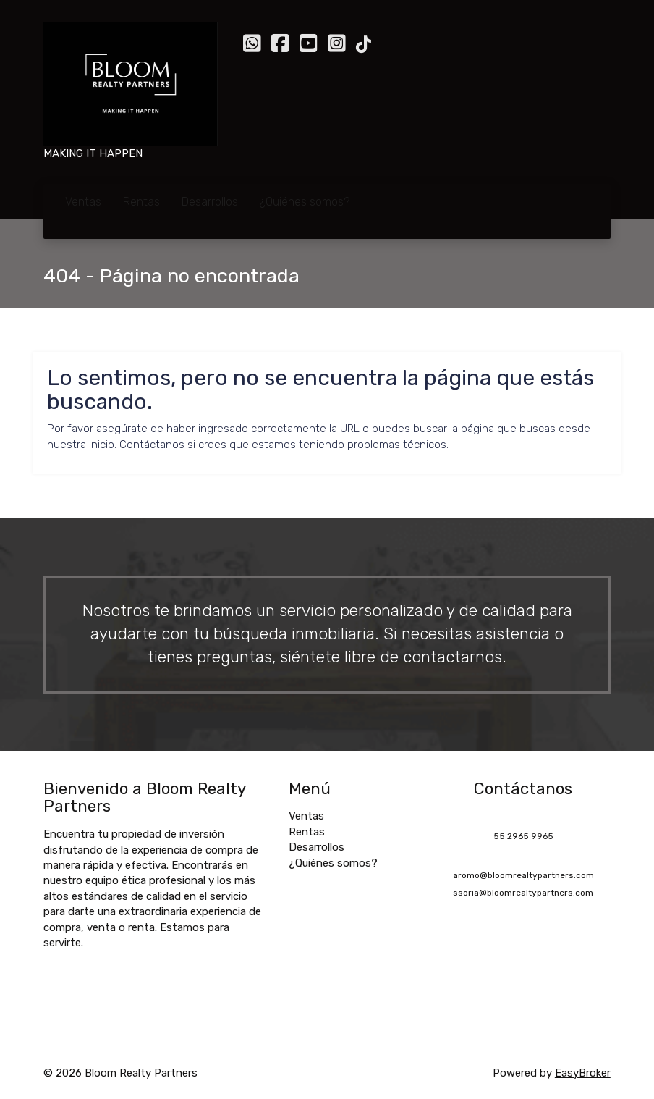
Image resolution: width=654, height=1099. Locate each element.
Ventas (83, 202)
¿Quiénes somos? (304, 202)
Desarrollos (210, 202)
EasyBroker (583, 1072)
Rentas (141, 202)
